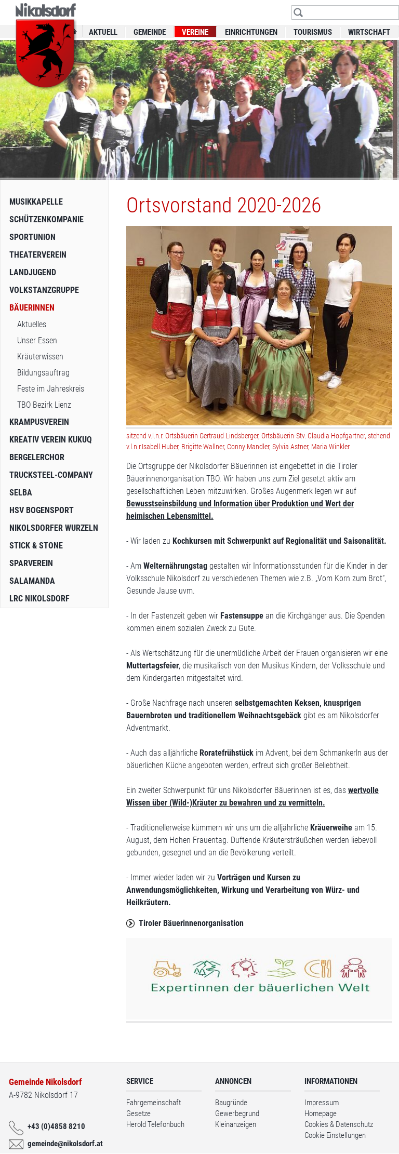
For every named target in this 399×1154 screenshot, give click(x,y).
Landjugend (32, 272)
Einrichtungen (251, 32)
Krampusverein (39, 422)
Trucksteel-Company (51, 475)
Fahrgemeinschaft (153, 1102)
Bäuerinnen (32, 308)
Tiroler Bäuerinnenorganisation (191, 923)
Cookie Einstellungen (335, 1135)
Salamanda (32, 581)
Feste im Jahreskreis (50, 389)
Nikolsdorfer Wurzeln (53, 528)
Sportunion (32, 237)
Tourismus (313, 32)
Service (139, 1081)
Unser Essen (37, 340)
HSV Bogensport (41, 510)
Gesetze (138, 1113)
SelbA (20, 493)
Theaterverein (37, 255)
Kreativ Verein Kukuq (50, 440)
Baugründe (231, 1102)
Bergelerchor (36, 457)
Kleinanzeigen (235, 1124)
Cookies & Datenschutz (338, 1124)
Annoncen (233, 1081)
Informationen (330, 1081)
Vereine (195, 32)
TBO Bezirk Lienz (44, 405)
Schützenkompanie (46, 219)
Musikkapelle (36, 202)
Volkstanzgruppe (44, 290)
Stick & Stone (36, 546)
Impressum (321, 1102)
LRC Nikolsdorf (39, 598)
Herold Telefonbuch (155, 1124)
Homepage (320, 1113)
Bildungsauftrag (43, 373)
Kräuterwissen (40, 356)
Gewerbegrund (237, 1113)
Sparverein (31, 563)
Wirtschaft (369, 32)
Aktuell (103, 32)
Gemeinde (150, 32)
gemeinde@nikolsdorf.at (63, 1143)
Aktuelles (31, 324)
